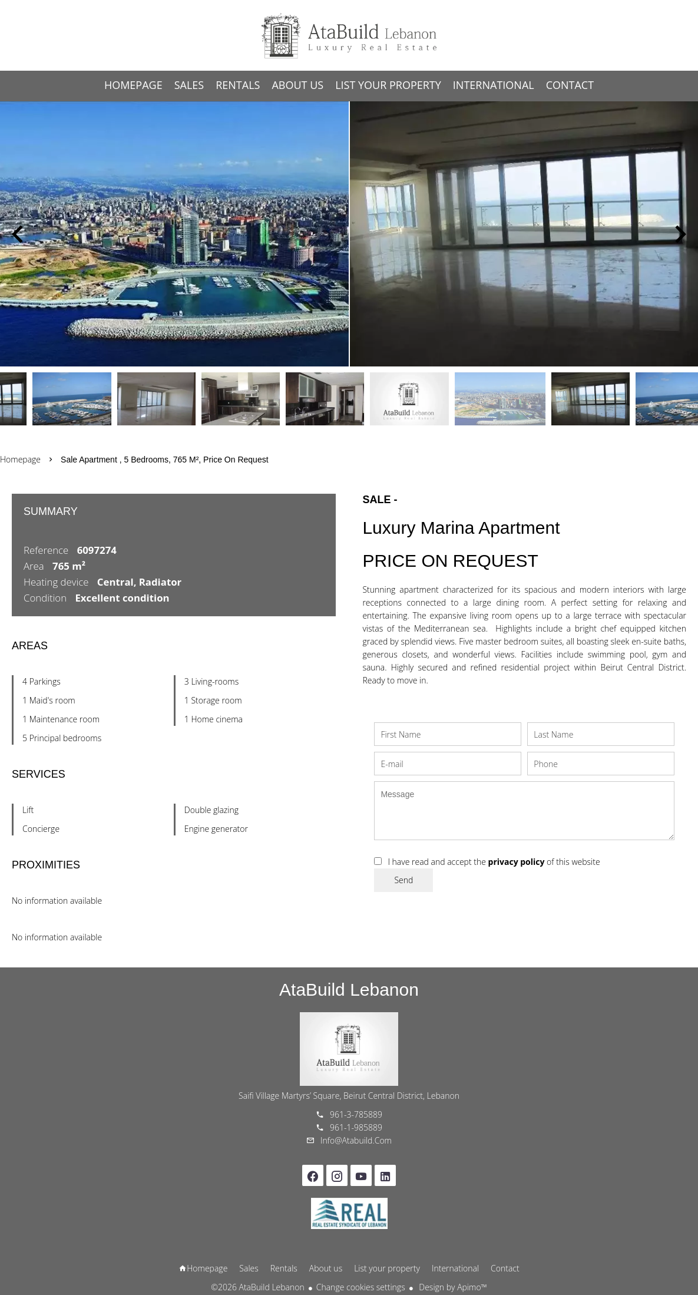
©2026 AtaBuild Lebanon (257, 1287)
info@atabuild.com (356, 1140)
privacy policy (516, 861)
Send (403, 880)
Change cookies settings (360, 1287)
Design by (452, 1287)
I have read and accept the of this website (494, 861)
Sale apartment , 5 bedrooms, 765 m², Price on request (165, 459)
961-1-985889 (356, 1127)
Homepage (349, 35)
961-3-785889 (356, 1114)
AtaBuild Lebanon (349, 989)
